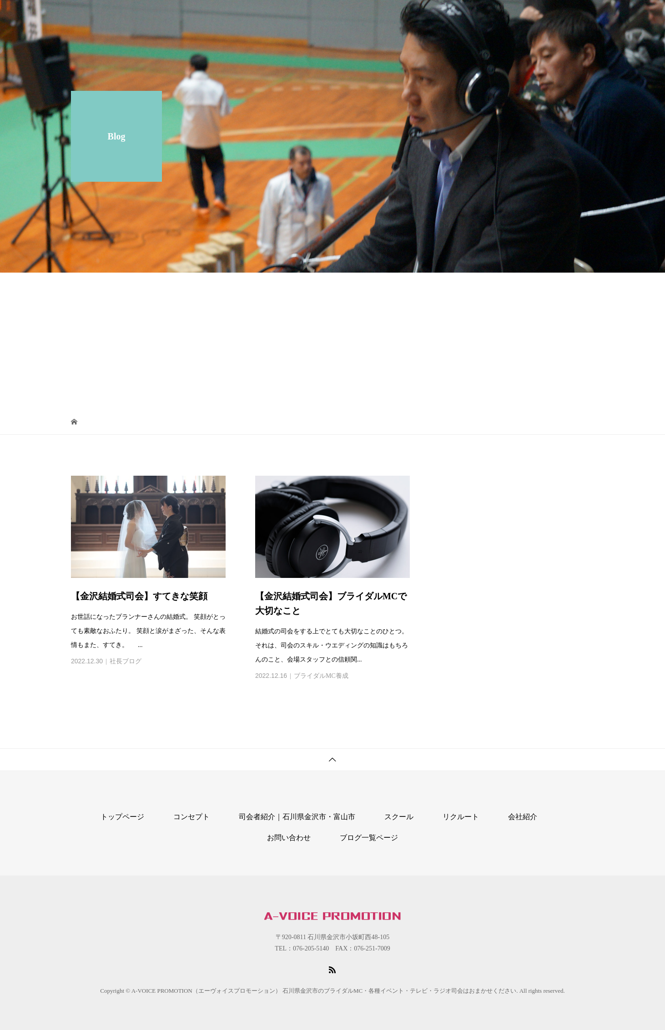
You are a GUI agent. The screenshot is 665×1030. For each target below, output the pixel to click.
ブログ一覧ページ (369, 837)
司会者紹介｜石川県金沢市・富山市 (382, 16)
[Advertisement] (332, 340)
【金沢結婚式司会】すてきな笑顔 (139, 596)
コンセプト (251, 16)
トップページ (122, 817)
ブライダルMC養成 (321, 675)
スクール (296, 16)
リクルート (513, 16)
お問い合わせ (566, 16)
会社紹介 (467, 16)
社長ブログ (125, 661)
